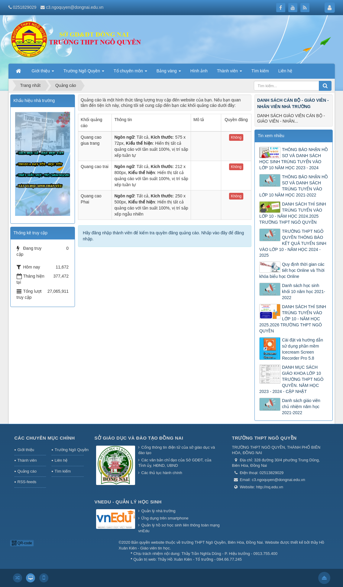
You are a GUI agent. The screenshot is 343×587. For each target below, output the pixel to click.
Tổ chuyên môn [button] (130, 72)
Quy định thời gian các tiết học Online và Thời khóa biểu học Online (292, 270)
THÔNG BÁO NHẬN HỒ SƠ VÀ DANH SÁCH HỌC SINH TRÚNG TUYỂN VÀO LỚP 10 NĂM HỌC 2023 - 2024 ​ (293, 158)
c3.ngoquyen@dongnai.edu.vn (74, 7)
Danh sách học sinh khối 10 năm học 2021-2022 (303, 291)
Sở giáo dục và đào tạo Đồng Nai (139, 437)
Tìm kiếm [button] (260, 70)
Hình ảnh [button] (199, 70)
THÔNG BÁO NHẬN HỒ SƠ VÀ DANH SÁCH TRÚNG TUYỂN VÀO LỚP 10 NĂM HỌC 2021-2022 (293, 185)
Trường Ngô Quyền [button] (83, 72)
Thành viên (27, 460)
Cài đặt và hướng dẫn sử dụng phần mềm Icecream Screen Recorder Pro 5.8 (302, 349)
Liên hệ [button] (285, 70)
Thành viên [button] (229, 72)
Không (236, 137)
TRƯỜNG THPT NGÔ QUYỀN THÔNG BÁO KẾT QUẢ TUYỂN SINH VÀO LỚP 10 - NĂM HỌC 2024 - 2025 (292, 243)
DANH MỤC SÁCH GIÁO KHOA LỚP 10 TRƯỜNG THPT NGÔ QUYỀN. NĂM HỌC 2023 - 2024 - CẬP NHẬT (291, 379)
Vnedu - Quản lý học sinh (128, 501)
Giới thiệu (26, 449)
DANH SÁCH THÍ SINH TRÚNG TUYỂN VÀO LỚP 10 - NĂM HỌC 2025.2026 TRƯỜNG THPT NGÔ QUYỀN (292, 318)
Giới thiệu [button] (43, 72)
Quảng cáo (27, 471)
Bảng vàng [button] (169, 72)
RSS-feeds (27, 482)
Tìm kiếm (63, 471)
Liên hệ (61, 460)
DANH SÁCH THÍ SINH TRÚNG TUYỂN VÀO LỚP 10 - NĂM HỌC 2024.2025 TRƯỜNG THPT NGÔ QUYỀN (292, 213)
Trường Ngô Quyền (69, 449)
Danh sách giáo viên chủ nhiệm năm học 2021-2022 (301, 406)
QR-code (22, 543)
